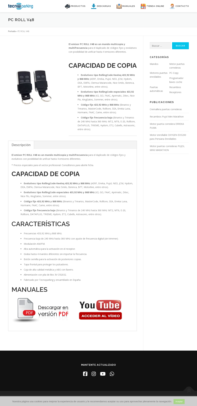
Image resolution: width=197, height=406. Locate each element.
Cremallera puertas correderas (166, 109)
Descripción (21, 145)
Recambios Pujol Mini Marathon (167, 116)
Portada (12, 31)
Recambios (175, 87)
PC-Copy (173, 72)
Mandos (154, 63)
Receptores (175, 92)
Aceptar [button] (179, 401)
